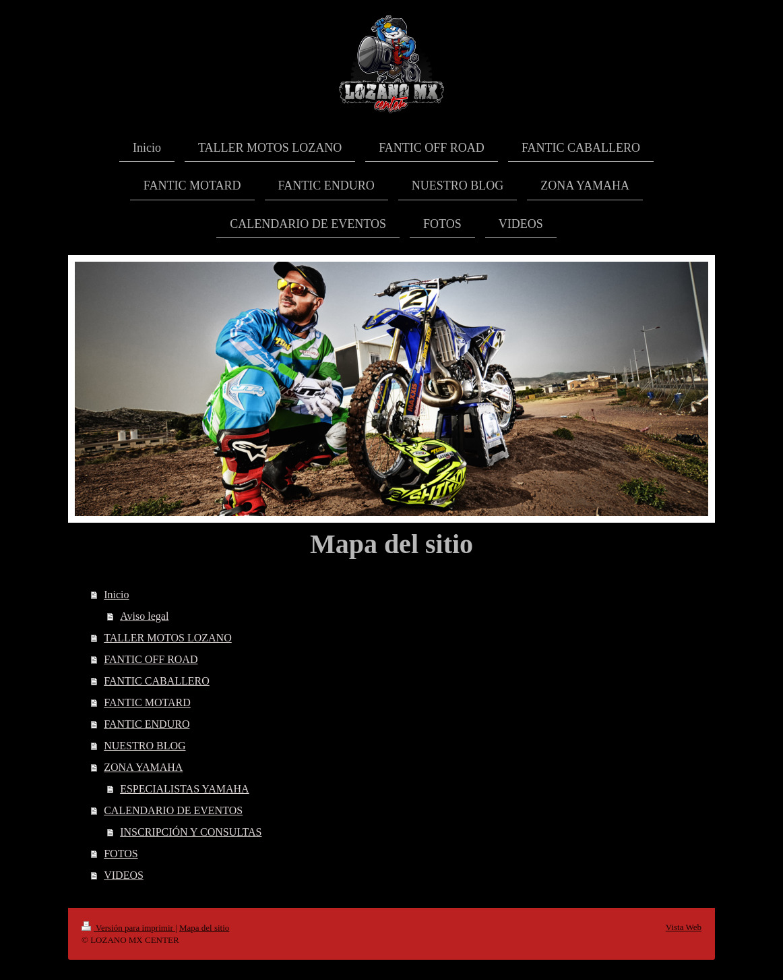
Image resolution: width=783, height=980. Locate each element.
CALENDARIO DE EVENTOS (173, 810)
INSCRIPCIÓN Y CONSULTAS (190, 832)
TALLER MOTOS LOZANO (168, 637)
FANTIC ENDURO (146, 724)
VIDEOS (124, 875)
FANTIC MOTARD (147, 702)
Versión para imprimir (128, 928)
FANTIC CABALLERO (157, 681)
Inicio (116, 594)
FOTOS (120, 853)
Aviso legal (144, 616)
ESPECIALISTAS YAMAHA (184, 789)
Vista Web (683, 927)
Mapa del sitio (204, 928)
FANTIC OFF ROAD (150, 659)
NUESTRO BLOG (144, 745)
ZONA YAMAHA (143, 767)
